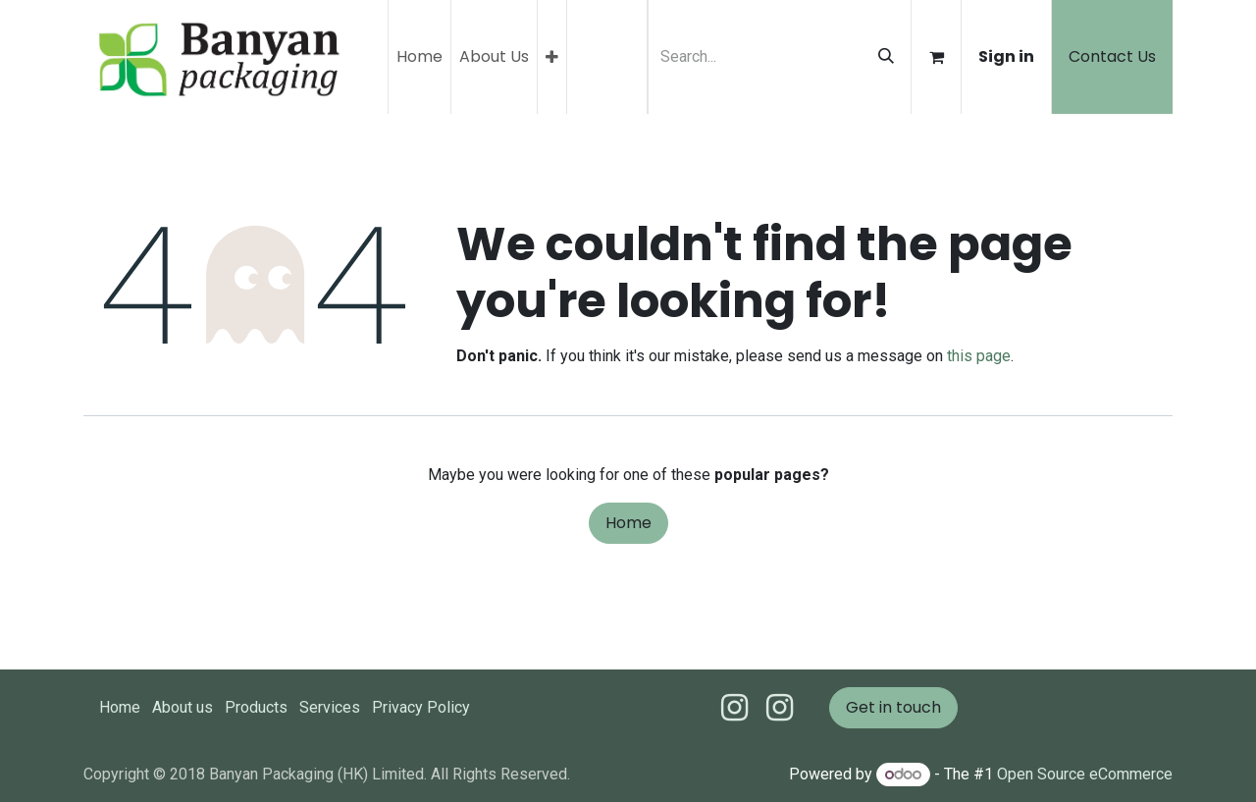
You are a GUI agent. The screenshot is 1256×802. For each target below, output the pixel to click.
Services (329, 707)
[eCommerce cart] (936, 57)
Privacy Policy (421, 707)
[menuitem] (419, 57)
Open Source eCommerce (1085, 774)
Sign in (1006, 56)
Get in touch (893, 707)
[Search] (886, 57)
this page (979, 356)
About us (182, 707)
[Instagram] (779, 707)
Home (628, 522)
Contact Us (1112, 56)
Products (256, 707)
